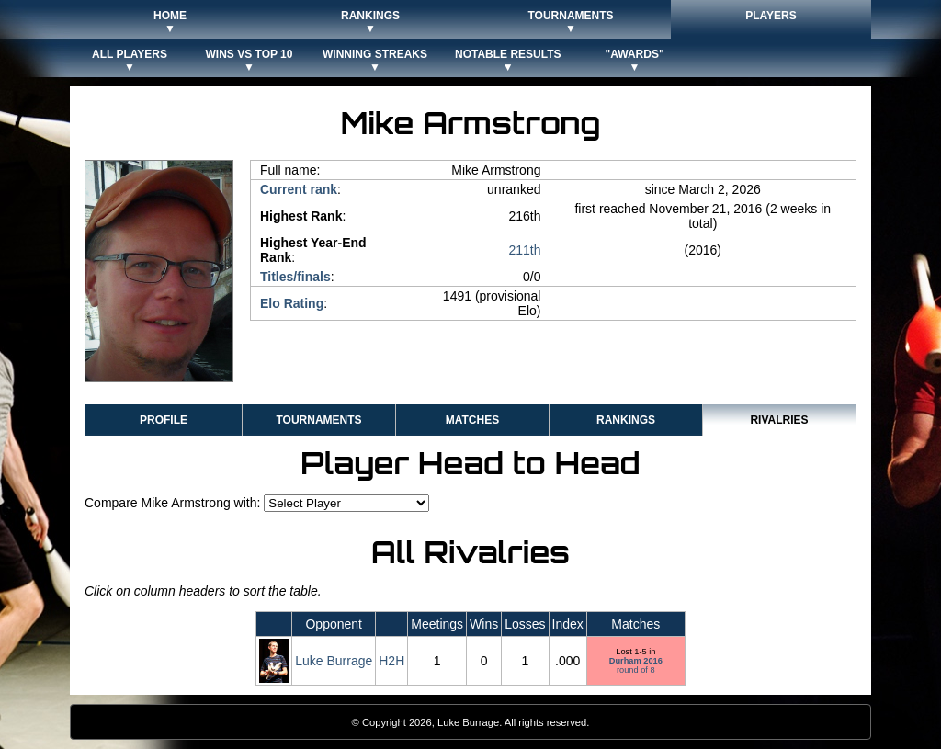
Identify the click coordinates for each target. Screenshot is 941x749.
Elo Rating (291, 303)
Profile (163, 420)
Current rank (298, 189)
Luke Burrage (333, 660)
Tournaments (318, 420)
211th (524, 250)
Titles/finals (295, 276)
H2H (391, 660)
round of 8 (636, 665)
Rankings (625, 420)
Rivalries (779, 420)
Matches (472, 420)
